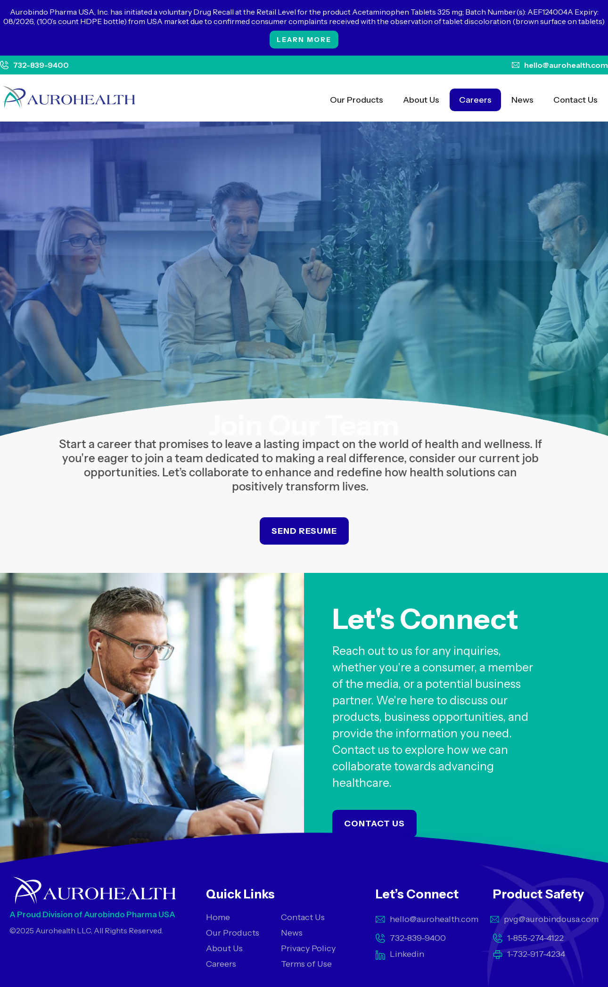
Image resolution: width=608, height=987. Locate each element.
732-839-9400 (41, 65)
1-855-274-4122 (535, 938)
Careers (475, 100)
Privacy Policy (308, 948)
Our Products (356, 100)
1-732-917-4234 (536, 954)
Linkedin (407, 954)
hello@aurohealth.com (566, 65)
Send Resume (304, 531)
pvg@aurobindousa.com (551, 919)
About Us (421, 100)
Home (218, 917)
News (522, 100)
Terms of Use (306, 964)
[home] (69, 98)
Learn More (304, 39)
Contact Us (575, 100)
